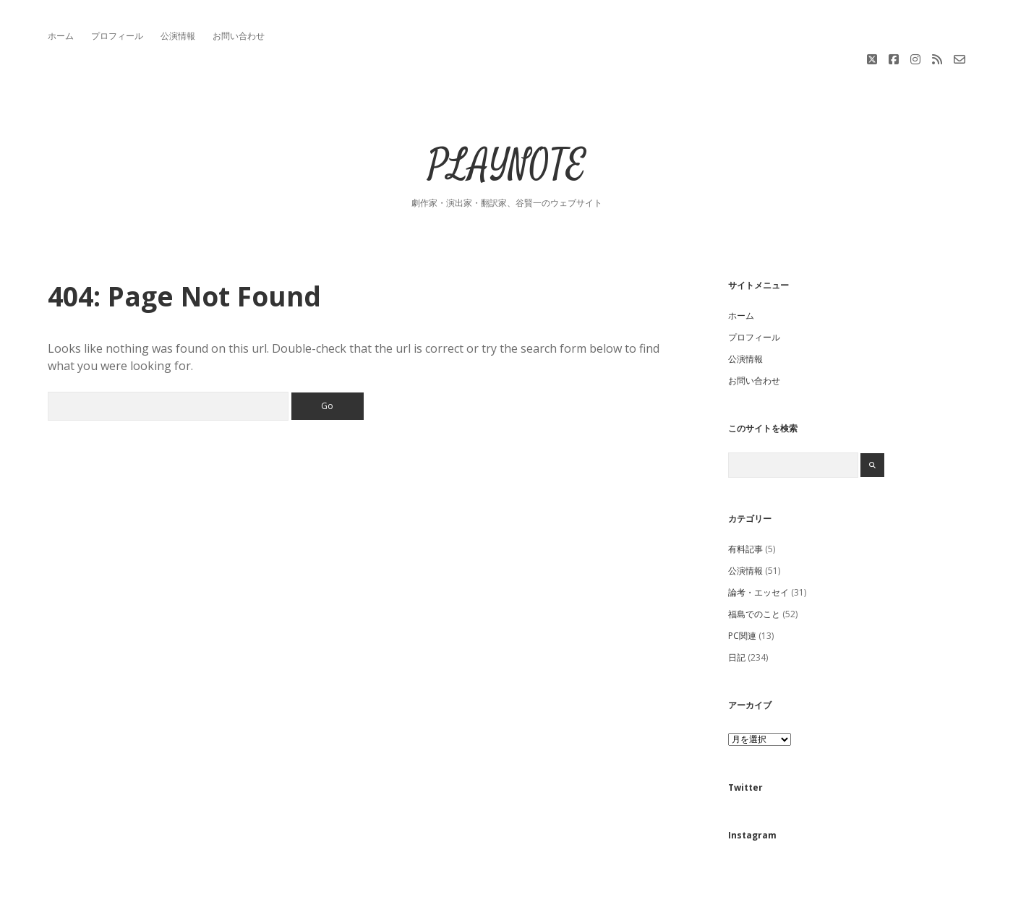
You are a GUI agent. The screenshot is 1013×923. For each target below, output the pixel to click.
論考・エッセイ (758, 543)
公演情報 (178, 36)
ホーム (61, 36)
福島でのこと (754, 565)
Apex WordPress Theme (463, 907)
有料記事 (745, 500)
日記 (736, 608)
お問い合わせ (239, 36)
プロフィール (117, 36)
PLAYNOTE (507, 116)
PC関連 (742, 586)
